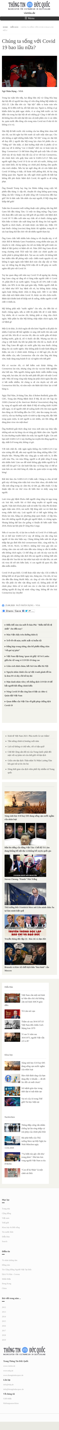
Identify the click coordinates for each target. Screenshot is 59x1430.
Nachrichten (10, 1117)
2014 (4, 1317)
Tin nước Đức (7, 1232)
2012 (4, 1307)
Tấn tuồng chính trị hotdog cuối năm (23, 741)
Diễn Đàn (14, 27)
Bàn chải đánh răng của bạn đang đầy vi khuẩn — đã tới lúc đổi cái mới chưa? (33, 1078)
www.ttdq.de (8, 1371)
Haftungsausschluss (11, 1403)
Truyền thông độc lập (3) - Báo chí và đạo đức (25, 939)
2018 (4, 1335)
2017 (4, 1331)
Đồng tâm (6, 1265)
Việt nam (5, 1218)
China (4, 1288)
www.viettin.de (9, 1366)
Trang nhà (6, 1209)
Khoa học (9, 1055)
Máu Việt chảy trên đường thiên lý (22, 635)
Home (5, 27)
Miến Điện (6, 1279)
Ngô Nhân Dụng (9, 91)
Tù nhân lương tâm (9, 1260)
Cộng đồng (6, 1213)
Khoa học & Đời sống (11, 1227)
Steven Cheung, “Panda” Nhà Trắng (21, 879)
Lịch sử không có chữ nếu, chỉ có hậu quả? (26, 746)
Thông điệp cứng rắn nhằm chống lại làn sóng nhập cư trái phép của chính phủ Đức (33, 1128)
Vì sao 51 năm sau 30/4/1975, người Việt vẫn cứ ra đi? (32, 1037)
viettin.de (29, 13)
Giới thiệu (7, 1399)
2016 (4, 1326)
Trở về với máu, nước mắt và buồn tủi (23, 640)
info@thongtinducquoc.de (13, 1389)
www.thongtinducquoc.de (13, 1375)
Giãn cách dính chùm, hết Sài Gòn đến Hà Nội (27, 666)
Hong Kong (6, 1284)
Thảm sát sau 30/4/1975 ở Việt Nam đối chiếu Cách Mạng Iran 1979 (32, 1024)
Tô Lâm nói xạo (28, 1011)
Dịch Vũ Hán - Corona (11, 1274)
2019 (4, 1340)
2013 (4, 1312)
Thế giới (5, 1223)
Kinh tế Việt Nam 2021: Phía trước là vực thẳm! (28, 736)
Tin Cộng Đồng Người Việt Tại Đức (17, 1270)
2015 (4, 1321)
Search (4, 1241)
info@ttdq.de (8, 1385)
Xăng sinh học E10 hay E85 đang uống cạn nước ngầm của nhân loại (33, 1066)
